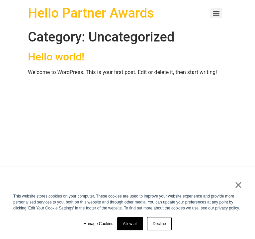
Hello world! (56, 56)
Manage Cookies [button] (98, 223)
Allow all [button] (130, 223)
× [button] (238, 185)
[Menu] (216, 13)
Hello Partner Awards (91, 13)
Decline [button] (159, 223)
